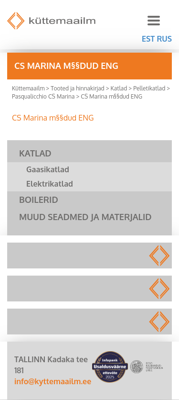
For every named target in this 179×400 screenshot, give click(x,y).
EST (148, 39)
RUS (164, 39)
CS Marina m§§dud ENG (53, 117)
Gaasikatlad (47, 169)
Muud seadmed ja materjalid (85, 216)
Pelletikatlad (149, 88)
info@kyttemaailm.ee (52, 381)
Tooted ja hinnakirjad (77, 88)
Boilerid (38, 199)
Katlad (119, 88)
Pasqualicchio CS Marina (43, 96)
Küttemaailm (28, 88)
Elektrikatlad (49, 184)
